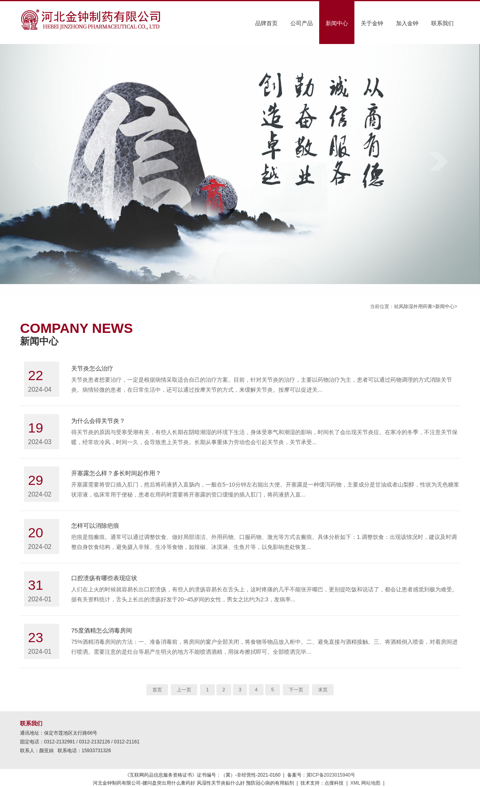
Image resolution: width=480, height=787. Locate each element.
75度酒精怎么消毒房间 (101, 630)
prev (41, 161)
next (439, 161)
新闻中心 (337, 23)
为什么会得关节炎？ (98, 420)
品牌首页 (266, 23)
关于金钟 (372, 23)
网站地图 (370, 783)
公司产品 (301, 23)
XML (355, 783)
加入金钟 (407, 23)
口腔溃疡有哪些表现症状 (104, 578)
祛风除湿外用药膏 (413, 306)
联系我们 (442, 23)
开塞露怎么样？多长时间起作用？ (116, 473)
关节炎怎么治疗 (92, 368)
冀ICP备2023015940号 (331, 775)
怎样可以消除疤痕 (95, 525)
